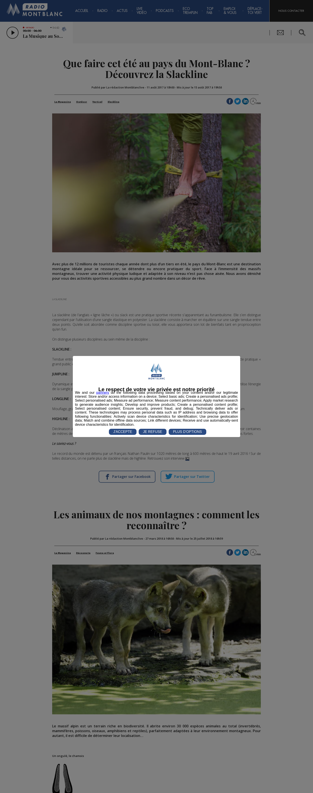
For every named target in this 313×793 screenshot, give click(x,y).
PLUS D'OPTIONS (187, 432)
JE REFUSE (152, 432)
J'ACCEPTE (122, 432)
